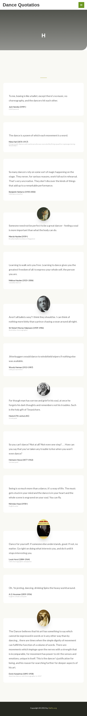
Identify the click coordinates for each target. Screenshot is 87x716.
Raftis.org (53, 708)
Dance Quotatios (21, 4)
